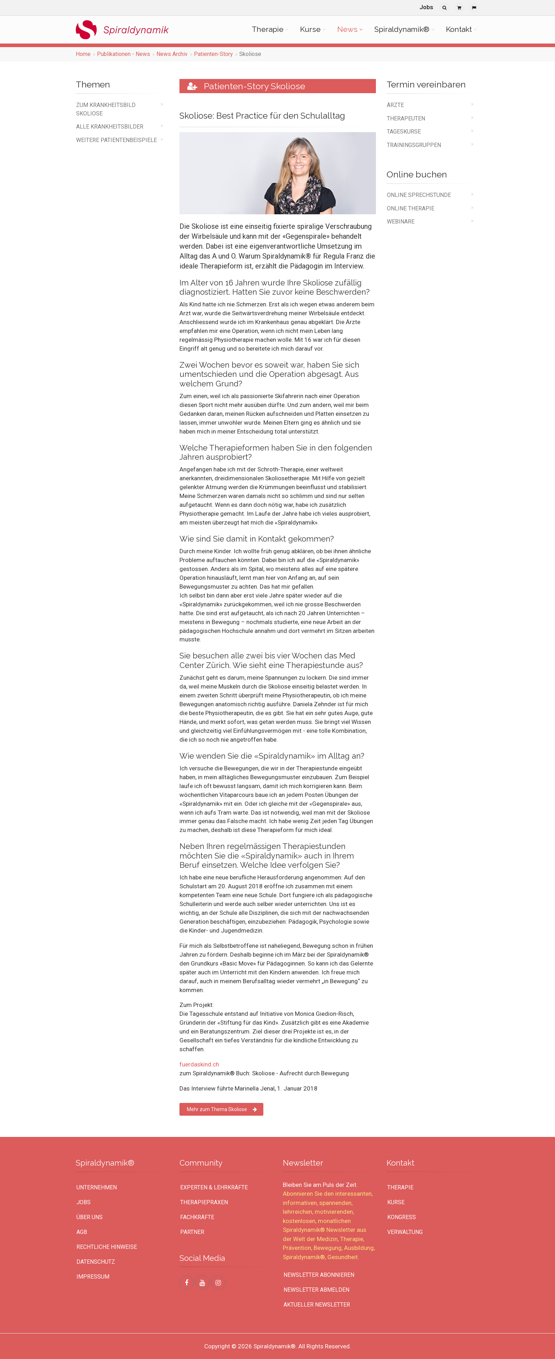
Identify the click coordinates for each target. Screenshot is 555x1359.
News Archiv (172, 54)
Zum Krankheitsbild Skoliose (106, 109)
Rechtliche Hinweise (106, 1247)
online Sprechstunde (419, 195)
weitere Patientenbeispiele (116, 140)
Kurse (310, 29)
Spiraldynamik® (401, 29)
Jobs (426, 7)
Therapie (268, 29)
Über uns (89, 1217)
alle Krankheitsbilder (109, 126)
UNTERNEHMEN (96, 1187)
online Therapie (410, 208)
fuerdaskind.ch (199, 1064)
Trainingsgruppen (414, 145)
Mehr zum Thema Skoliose (222, 1109)
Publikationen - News (123, 54)
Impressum (92, 1276)
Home (83, 54)
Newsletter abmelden (316, 1289)
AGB (81, 1232)
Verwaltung (405, 1232)
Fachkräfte (197, 1217)
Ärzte (395, 105)
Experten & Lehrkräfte (214, 1187)
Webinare (400, 221)
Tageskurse (404, 131)
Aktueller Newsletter (317, 1304)
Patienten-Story (213, 54)
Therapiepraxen (204, 1202)
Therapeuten (406, 118)
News (347, 29)
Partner (192, 1232)
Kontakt (459, 29)
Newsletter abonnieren (319, 1275)
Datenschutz (95, 1261)
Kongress (401, 1217)
